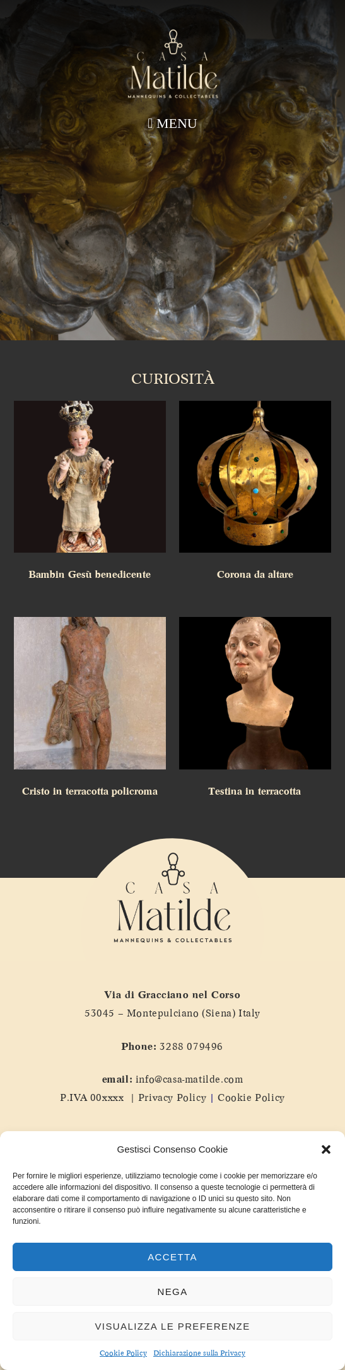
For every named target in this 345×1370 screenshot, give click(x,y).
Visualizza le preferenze (172, 1326)
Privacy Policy (172, 1097)
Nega (172, 1291)
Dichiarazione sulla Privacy (199, 1353)
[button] (326, 1149)
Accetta (172, 1257)
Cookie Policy (123, 1353)
